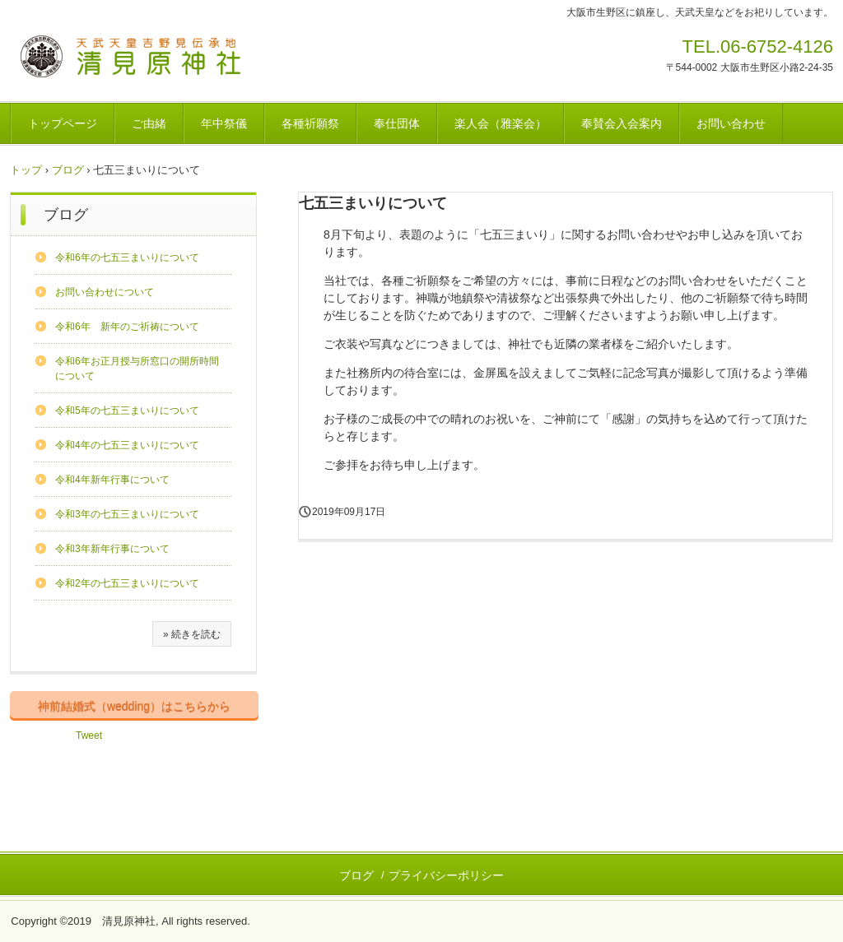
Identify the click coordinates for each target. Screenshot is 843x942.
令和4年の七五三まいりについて (127, 445)
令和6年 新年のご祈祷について (127, 326)
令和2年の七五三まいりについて (127, 583)
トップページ (62, 123)
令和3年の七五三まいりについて (127, 514)
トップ (26, 170)
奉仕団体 (397, 123)
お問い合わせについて (104, 292)
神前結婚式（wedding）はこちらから (134, 705)
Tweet (89, 735)
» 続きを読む (192, 634)
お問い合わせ (731, 123)
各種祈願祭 (310, 123)
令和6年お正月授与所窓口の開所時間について (137, 368)
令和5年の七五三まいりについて (127, 410)
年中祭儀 (224, 123)
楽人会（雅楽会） (500, 123)
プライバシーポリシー (446, 875)
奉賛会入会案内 (621, 123)
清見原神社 (131, 59)
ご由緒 (149, 123)
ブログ (68, 170)
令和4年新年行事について (112, 479)
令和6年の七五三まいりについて (127, 257)
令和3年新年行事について (112, 549)
